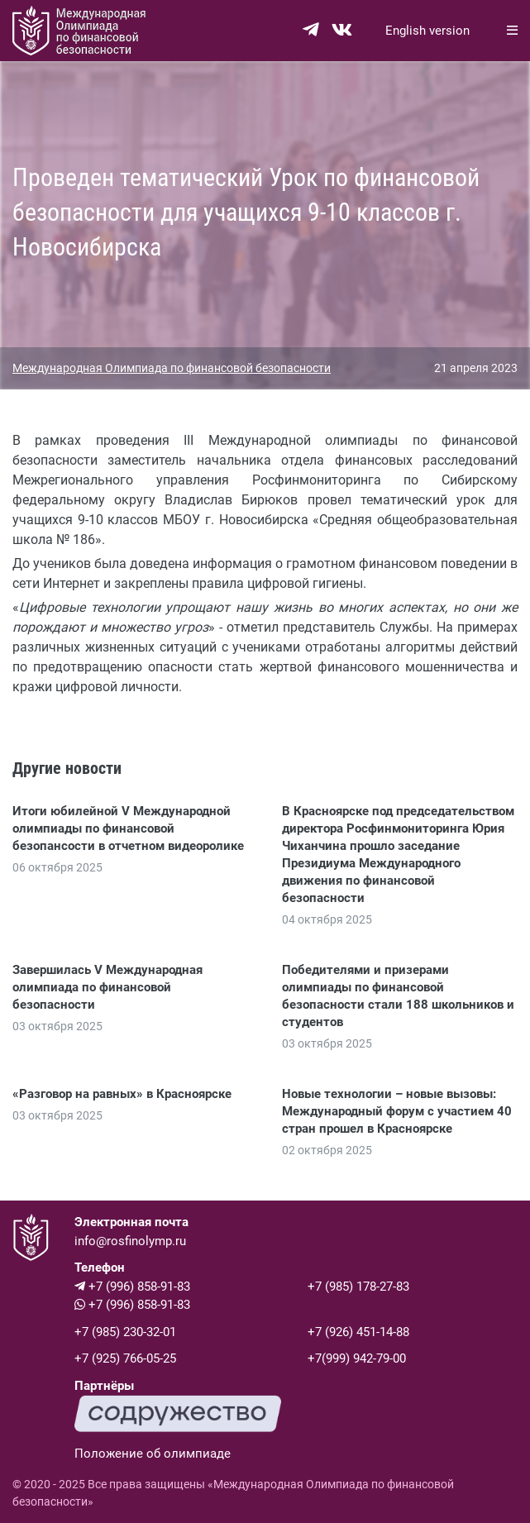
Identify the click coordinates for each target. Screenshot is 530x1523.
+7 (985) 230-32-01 (125, 1332)
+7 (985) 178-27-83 (358, 1286)
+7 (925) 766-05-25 (125, 1358)
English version (427, 30)
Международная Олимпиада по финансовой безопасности (171, 368)
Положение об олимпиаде (152, 1453)
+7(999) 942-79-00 (357, 1358)
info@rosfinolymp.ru (130, 1241)
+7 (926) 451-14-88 (358, 1332)
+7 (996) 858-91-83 (132, 1286)
